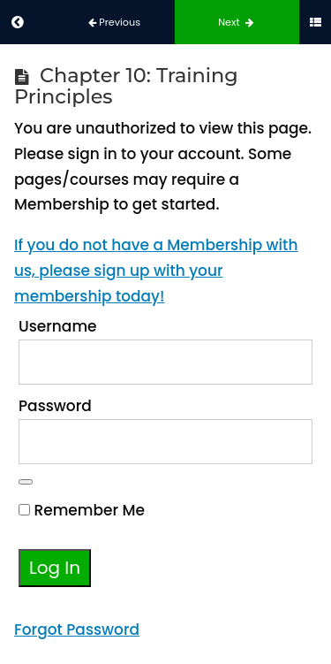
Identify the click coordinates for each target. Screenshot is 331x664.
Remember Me (82, 510)
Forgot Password (76, 629)
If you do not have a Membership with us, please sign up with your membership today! (155, 270)
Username (58, 326)
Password (55, 405)
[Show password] (26, 482)
